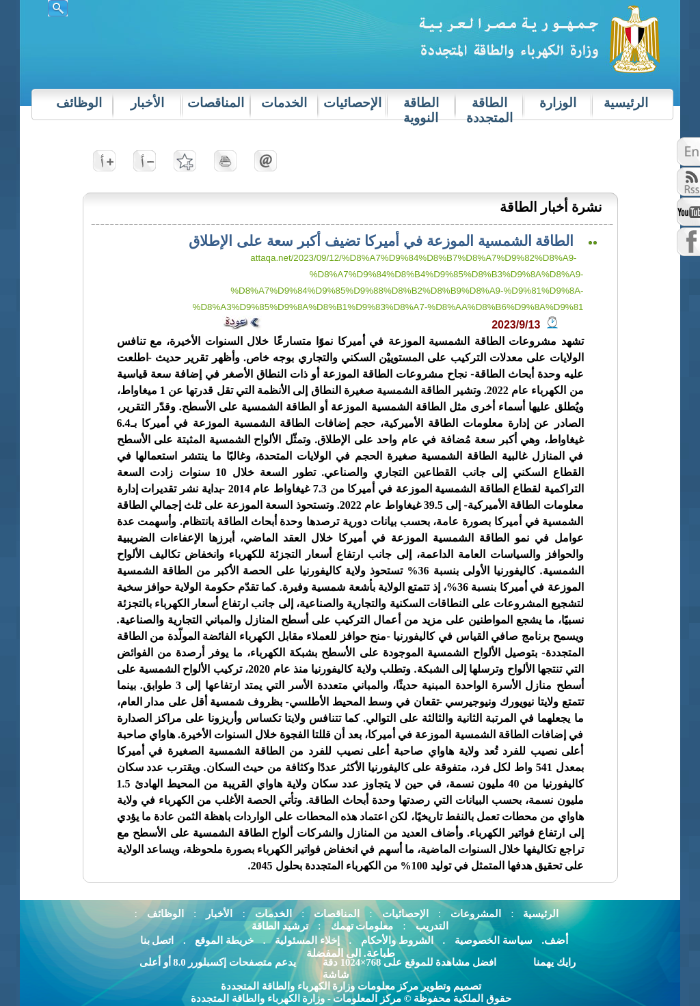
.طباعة (379, 953)
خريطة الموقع (224, 940)
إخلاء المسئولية (307, 940)
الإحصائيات (405, 913)
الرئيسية (540, 913)
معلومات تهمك (362, 926)
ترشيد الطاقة (280, 926)
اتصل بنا (157, 940)
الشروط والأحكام (395, 940)
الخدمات (273, 913)
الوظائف (165, 913)
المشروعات (475, 913)
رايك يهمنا (554, 962)
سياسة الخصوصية (492, 940)
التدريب (432, 926)
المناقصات (337, 913)
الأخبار (219, 913)
